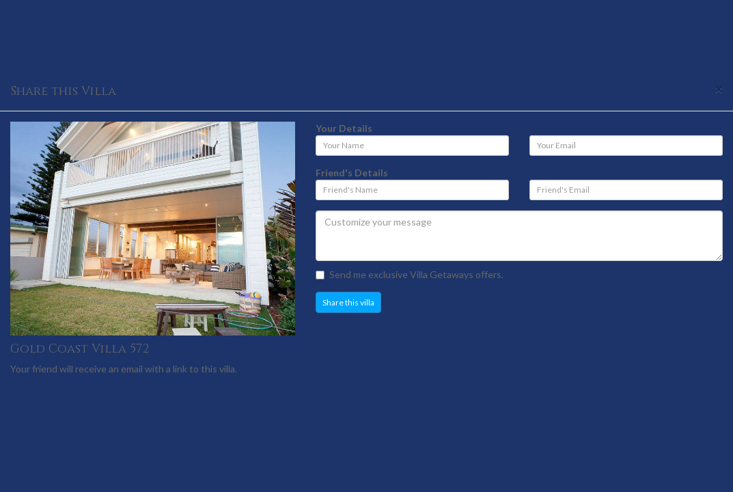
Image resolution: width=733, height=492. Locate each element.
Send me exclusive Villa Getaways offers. (409, 274)
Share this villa (348, 302)
